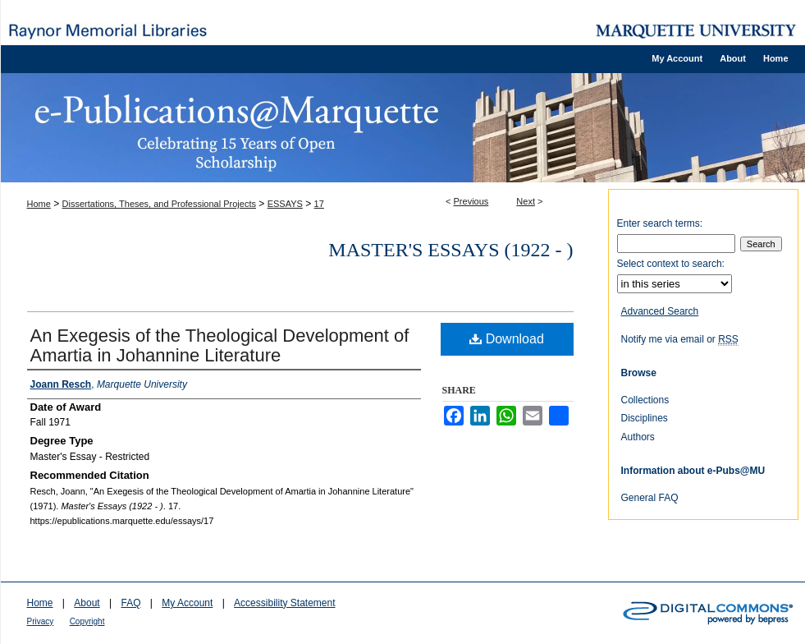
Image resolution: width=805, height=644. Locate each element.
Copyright (87, 621)
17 (319, 204)
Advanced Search (660, 311)
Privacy (40, 621)
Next (525, 201)
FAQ (130, 603)
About (86, 603)
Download (506, 339)
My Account (187, 603)
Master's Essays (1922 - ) (450, 249)
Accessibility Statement (284, 603)
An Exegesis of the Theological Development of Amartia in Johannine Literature (219, 345)
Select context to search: (671, 263)
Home (39, 204)
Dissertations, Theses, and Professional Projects (159, 204)
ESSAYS (285, 204)
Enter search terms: (660, 223)
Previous (471, 201)
